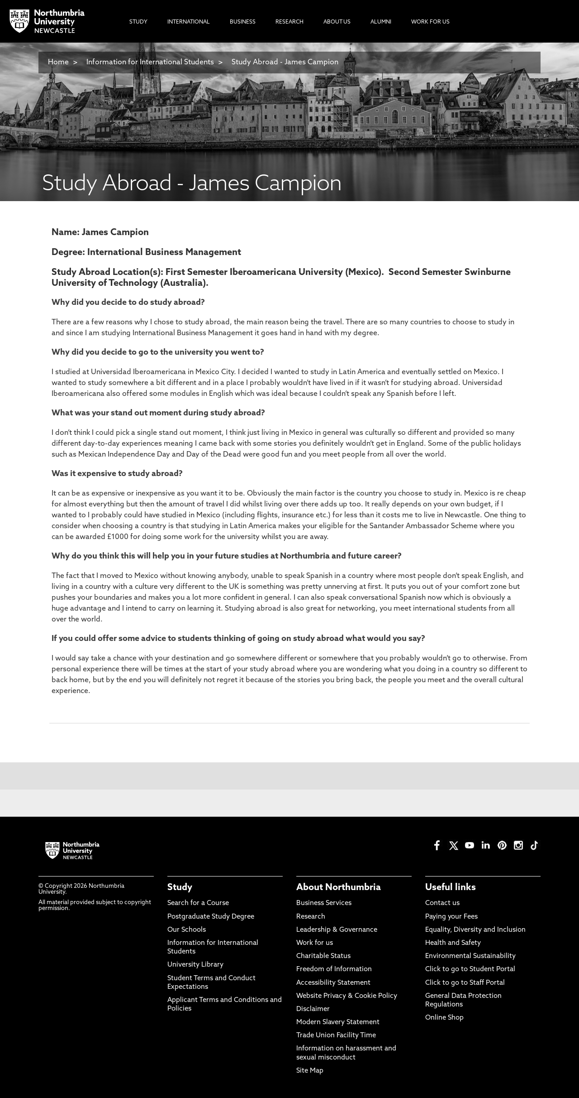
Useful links (450, 887)
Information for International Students (150, 62)
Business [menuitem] (243, 22)
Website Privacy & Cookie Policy (346, 996)
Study (179, 887)
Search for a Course (198, 903)
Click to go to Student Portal (470, 969)
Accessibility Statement (333, 983)
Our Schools (186, 930)
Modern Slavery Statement (338, 1022)
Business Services (323, 903)
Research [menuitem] (289, 22)
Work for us (314, 943)
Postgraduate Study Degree (210, 917)
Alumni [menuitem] (380, 22)
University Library (195, 965)
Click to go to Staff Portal (465, 983)
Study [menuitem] (138, 22)
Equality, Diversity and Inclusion (475, 930)
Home (58, 62)
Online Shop (444, 1018)
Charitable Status (323, 956)
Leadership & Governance (336, 930)
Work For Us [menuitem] (430, 22)
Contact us (442, 903)
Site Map (309, 1071)
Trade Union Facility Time (336, 1035)
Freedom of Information (334, 969)
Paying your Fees (451, 917)
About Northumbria (338, 887)
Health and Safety (453, 943)
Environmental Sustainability (470, 956)
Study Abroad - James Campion (285, 62)
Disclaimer (313, 1009)
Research (310, 917)
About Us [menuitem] (337, 22)
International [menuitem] (188, 22)
